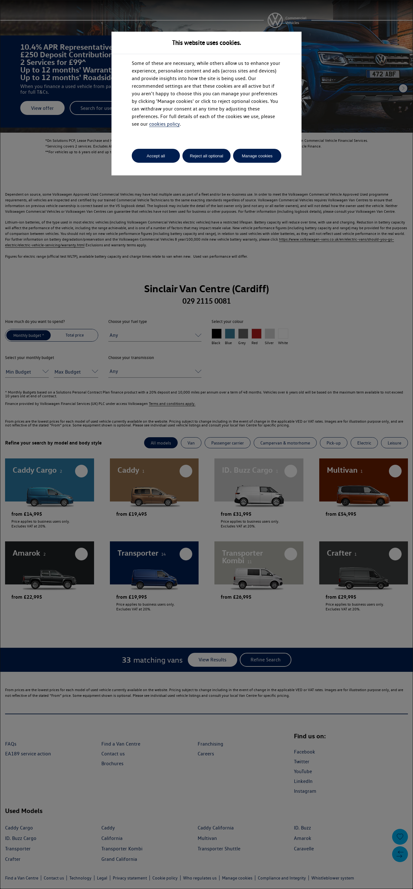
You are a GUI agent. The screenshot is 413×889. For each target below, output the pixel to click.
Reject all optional (206, 156)
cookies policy (164, 124)
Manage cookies (257, 156)
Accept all (156, 156)
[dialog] (206, 444)
